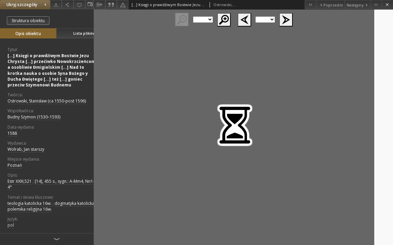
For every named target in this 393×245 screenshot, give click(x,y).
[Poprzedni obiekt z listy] (330, 4)
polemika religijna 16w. (29, 209)
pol (10, 225)
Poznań (14, 165)
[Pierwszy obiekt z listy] (310, 4)
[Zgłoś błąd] (123, 4)
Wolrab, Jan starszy (25, 149)
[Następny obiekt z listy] (358, 4)
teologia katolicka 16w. (29, 203)
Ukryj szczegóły (27, 4)
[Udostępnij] (67, 4)
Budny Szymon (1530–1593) (33, 117)
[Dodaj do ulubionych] (79, 4)
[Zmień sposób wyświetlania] (89, 4)
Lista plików (84, 33)
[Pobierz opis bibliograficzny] (99, 5)
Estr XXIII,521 (19, 181)
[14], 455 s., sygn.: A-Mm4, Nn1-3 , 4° (53, 184)
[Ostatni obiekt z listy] (376, 4)
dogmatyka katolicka (74, 203)
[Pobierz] (56, 4)
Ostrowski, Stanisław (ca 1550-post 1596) (46, 101)
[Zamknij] (387, 4)
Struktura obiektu (28, 20)
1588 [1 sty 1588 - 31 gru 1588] (12, 133)
